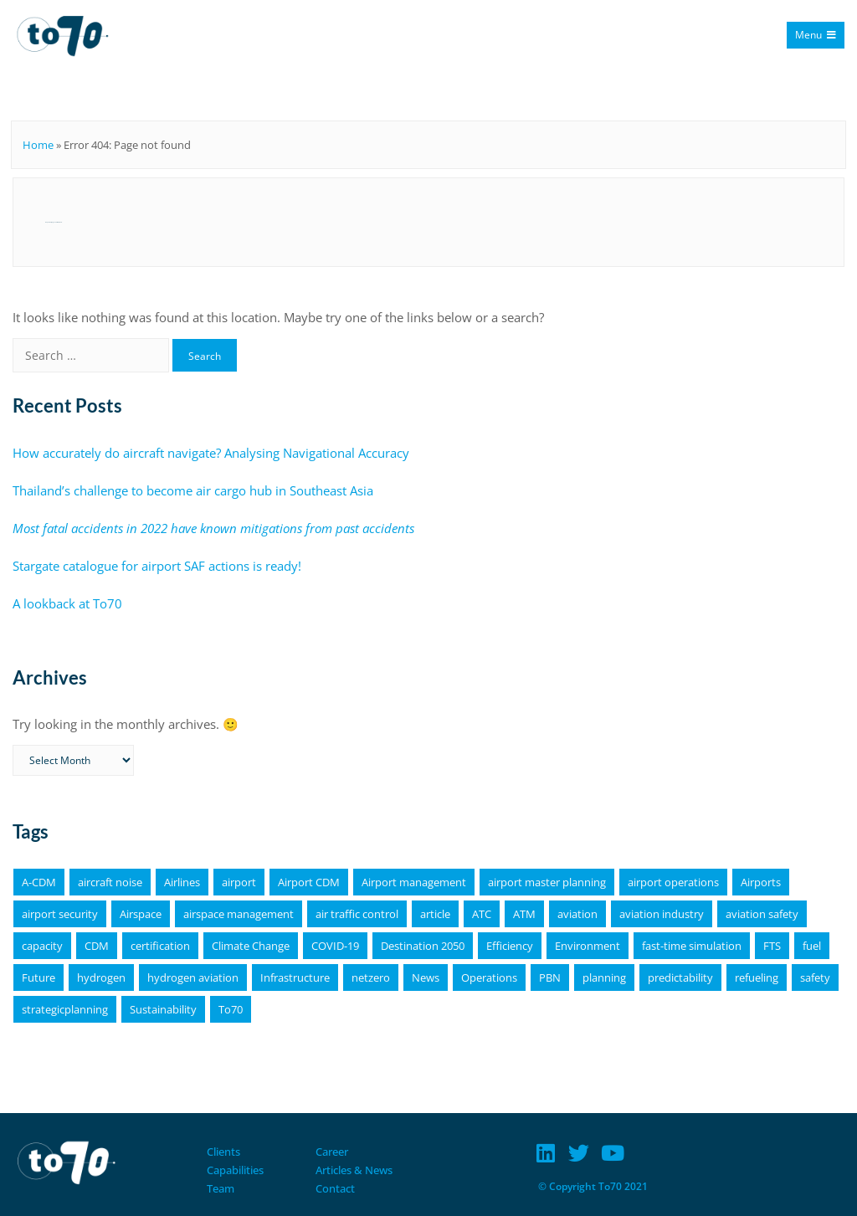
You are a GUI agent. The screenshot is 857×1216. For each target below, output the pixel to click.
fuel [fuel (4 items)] (812, 945)
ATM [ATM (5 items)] (524, 913)
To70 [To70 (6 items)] (230, 1009)
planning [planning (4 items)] (604, 977)
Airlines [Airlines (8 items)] (182, 882)
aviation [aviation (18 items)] (577, 913)
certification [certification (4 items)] (160, 945)
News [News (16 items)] (425, 977)
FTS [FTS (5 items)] (772, 945)
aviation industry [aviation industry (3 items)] (661, 913)
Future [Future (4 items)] (38, 977)
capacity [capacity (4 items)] (42, 945)
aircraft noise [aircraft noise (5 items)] (110, 882)
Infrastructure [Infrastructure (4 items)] (295, 977)
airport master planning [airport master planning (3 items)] (547, 882)
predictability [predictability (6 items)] (680, 977)
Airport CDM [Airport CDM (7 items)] (309, 882)
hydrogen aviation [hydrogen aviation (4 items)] (193, 977)
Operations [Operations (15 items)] (489, 977)
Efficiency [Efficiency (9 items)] (509, 945)
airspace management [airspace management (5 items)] (238, 913)
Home (38, 144)
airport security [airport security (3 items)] (60, 913)
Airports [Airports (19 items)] (761, 882)
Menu (815, 35)
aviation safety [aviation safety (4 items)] (762, 913)
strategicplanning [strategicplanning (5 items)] (65, 1009)
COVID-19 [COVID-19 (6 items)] (335, 945)
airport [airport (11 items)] (239, 882)
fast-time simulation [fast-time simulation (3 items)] (692, 945)
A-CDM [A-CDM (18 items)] (39, 882)
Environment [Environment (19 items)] (587, 945)
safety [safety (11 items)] (815, 977)
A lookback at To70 (67, 603)
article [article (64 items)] (435, 913)
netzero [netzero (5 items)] (371, 977)
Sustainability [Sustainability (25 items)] (163, 1009)
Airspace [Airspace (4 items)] (141, 913)
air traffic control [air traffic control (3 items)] (357, 913)
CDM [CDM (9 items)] (97, 945)
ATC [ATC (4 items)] (481, 913)
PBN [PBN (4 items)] (550, 977)
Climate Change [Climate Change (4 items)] (251, 945)
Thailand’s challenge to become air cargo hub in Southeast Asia (193, 490)
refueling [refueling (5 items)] (756, 977)
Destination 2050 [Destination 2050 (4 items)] (422, 945)
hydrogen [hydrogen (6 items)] (101, 977)
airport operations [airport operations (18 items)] (673, 882)
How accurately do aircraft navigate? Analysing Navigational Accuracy (211, 452)
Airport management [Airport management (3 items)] (414, 882)
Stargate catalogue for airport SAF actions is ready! (157, 565)
